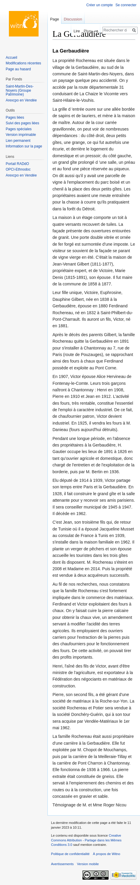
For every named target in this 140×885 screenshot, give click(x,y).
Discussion (73, 19)
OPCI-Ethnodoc (18, 169)
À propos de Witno (106, 854)
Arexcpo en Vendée (21, 100)
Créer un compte (99, 5)
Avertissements (62, 864)
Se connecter (125, 5)
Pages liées (15, 117)
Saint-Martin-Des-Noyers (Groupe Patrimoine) (20, 90)
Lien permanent (18, 141)
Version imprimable (21, 135)
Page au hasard (18, 69)
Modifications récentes (23, 63)
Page (54, 19)
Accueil (11, 57)
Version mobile (87, 864)
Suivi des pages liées (22, 123)
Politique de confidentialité (70, 854)
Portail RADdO (17, 164)
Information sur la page (24, 146)
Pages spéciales (18, 129)
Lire (75, 31)
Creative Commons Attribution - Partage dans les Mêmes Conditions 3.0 (86, 840)
